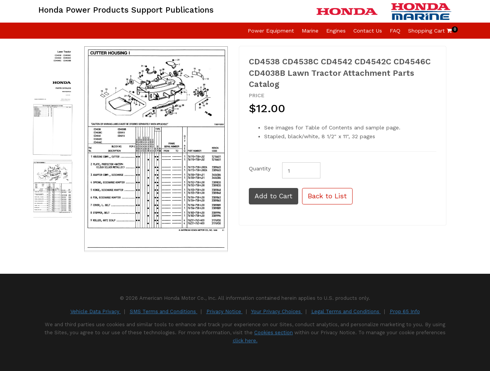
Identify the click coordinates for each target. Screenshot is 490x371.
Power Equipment (271, 31)
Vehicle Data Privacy (95, 311)
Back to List (327, 196)
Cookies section (273, 332)
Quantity (260, 168)
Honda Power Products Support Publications (126, 10)
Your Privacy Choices (276, 311)
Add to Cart (273, 196)
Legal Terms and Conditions (346, 311)
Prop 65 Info (405, 311)
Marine (310, 31)
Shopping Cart (430, 31)
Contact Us (367, 31)
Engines (336, 31)
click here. (245, 340)
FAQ (395, 31)
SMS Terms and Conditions (164, 311)
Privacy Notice (224, 311)
